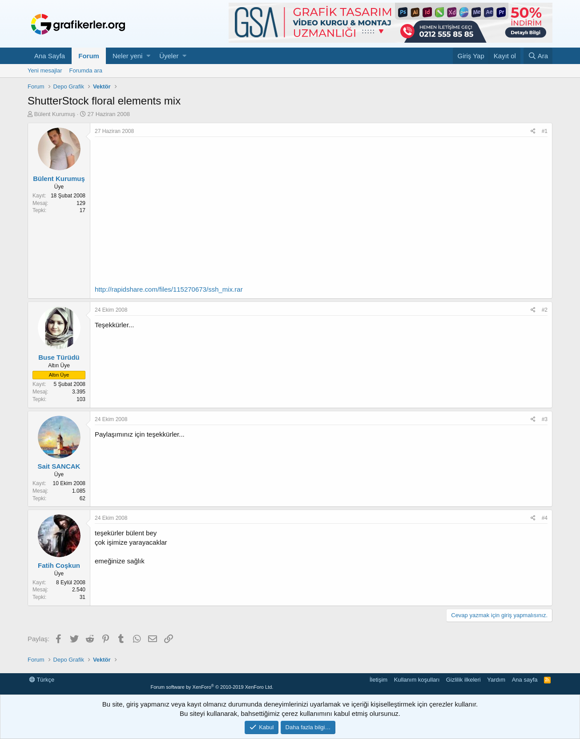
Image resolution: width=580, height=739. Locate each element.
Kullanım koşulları (417, 679)
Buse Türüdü (59, 357)
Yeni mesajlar (45, 70)
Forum (88, 56)
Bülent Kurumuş (55, 114)
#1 (545, 131)
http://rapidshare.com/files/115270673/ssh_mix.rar (169, 289)
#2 (545, 310)
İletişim (378, 679)
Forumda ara (85, 70)
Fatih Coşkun (59, 565)
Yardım (496, 679)
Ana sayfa (525, 679)
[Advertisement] (321, 203)
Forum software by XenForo (211, 687)
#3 (545, 419)
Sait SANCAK (59, 466)
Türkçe (41, 679)
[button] (148, 56)
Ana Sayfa (49, 56)
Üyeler (168, 56)
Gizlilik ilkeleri (463, 679)
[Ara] (538, 56)
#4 (545, 518)
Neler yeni (128, 56)
